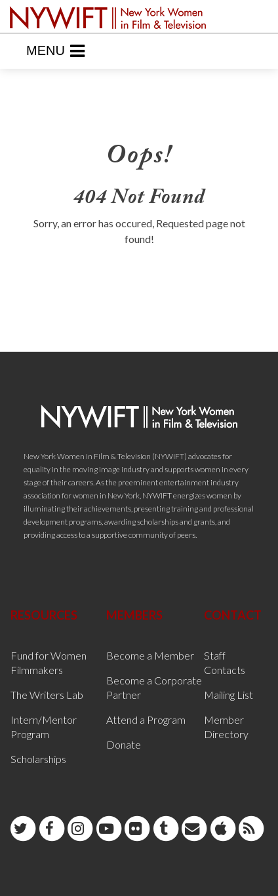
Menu (55, 51)
